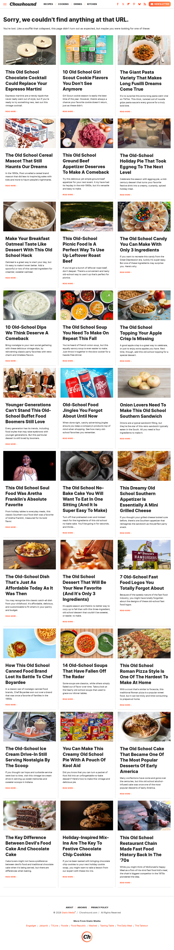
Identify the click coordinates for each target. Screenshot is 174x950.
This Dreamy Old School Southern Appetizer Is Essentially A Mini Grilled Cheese (139, 499)
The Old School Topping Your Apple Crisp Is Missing (141, 333)
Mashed (93, 926)
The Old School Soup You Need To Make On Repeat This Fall (86, 332)
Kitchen (92, 4)
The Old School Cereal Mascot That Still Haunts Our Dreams (29, 161)
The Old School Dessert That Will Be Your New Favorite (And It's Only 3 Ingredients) (84, 588)
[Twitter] (123, 5)
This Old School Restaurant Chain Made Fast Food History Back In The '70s (140, 849)
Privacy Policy (99, 907)
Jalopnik (43, 926)
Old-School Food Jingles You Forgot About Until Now (82, 410)
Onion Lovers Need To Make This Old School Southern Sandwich (143, 410)
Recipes (48, 4)
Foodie (64, 926)
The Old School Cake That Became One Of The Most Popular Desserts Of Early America (142, 760)
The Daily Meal (124, 926)
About (69, 907)
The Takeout (141, 926)
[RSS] (145, 5)
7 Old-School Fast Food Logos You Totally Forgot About (142, 582)
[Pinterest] (134, 5)
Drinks (78, 4)
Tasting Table (107, 926)
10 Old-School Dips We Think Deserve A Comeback (27, 332)
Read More (10, 111)
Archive (82, 907)
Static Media (68, 912)
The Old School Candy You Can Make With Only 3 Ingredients (143, 244)
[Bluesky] (139, 5)
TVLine (54, 926)
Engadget (31, 926)
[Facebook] (117, 5)
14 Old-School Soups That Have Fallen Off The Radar (85, 671)
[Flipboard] (128, 5)
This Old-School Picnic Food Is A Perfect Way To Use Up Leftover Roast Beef (83, 250)
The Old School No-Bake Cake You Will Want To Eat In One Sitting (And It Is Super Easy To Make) (85, 499)
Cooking (63, 4)
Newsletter (159, 4)
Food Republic (78, 926)
